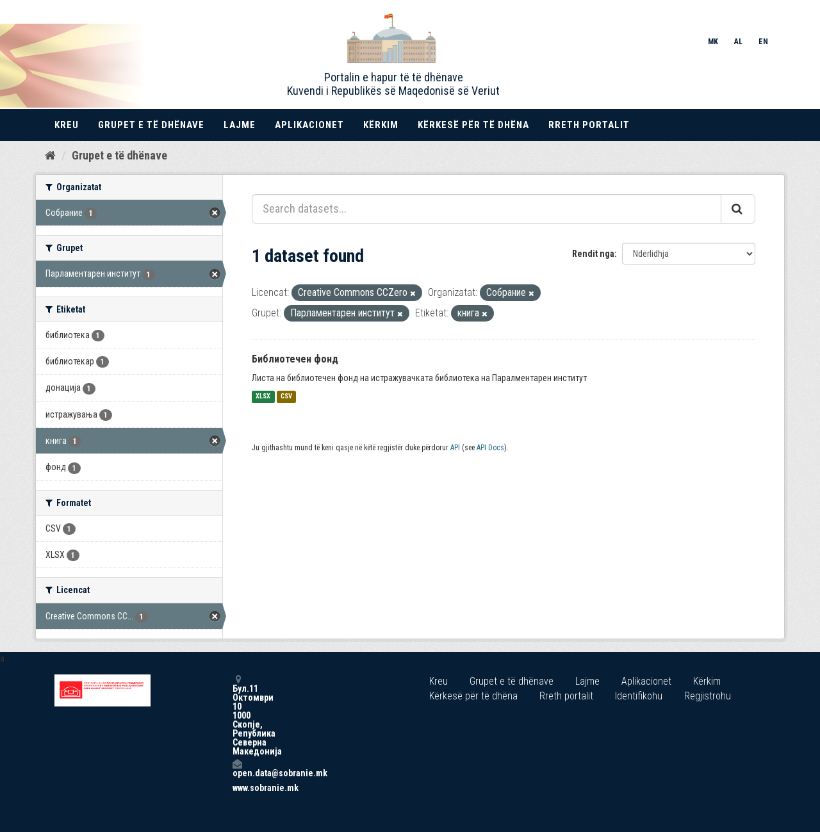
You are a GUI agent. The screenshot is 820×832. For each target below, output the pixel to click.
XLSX (263, 397)
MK (713, 41)
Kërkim (380, 125)
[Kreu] (50, 155)
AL (738, 41)
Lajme (240, 125)
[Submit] (738, 209)
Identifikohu (638, 696)
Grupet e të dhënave (151, 125)
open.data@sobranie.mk (237, 768)
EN (763, 41)
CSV (286, 397)
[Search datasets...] (486, 209)
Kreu (66, 125)
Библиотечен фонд (295, 359)
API (455, 447)
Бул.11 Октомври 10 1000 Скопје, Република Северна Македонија (237, 715)
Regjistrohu (707, 696)
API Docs (490, 447)
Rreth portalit (589, 125)
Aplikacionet (309, 125)
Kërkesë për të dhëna (473, 125)
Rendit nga (593, 254)
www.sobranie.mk (237, 787)
